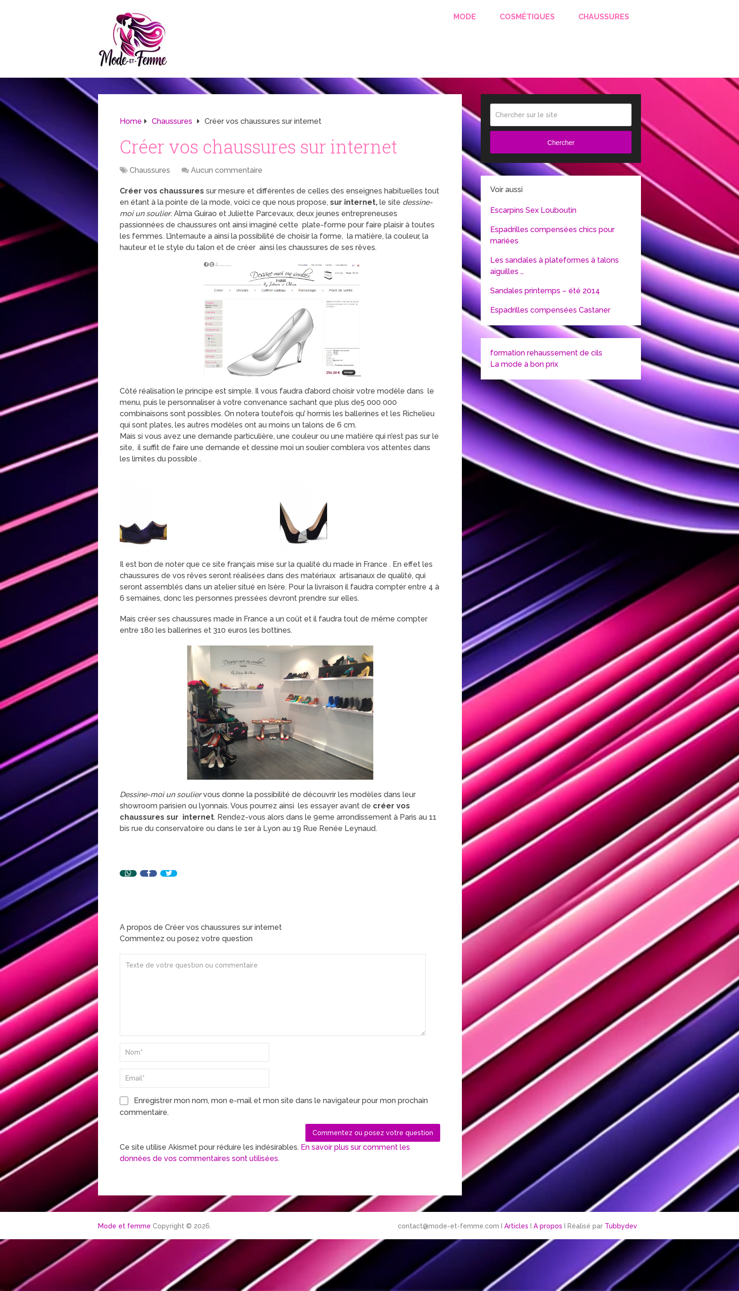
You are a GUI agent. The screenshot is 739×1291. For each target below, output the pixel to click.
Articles (516, 1226)
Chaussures (603, 16)
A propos (548, 1226)
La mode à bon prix (524, 364)
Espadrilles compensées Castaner (550, 310)
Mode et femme (124, 1226)
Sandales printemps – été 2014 (545, 290)
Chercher (561, 142)
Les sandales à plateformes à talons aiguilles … (554, 266)
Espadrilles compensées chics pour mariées (552, 235)
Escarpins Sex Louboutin (533, 210)
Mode (464, 16)
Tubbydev (621, 1226)
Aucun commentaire (227, 170)
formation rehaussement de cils (546, 352)
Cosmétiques (527, 16)
